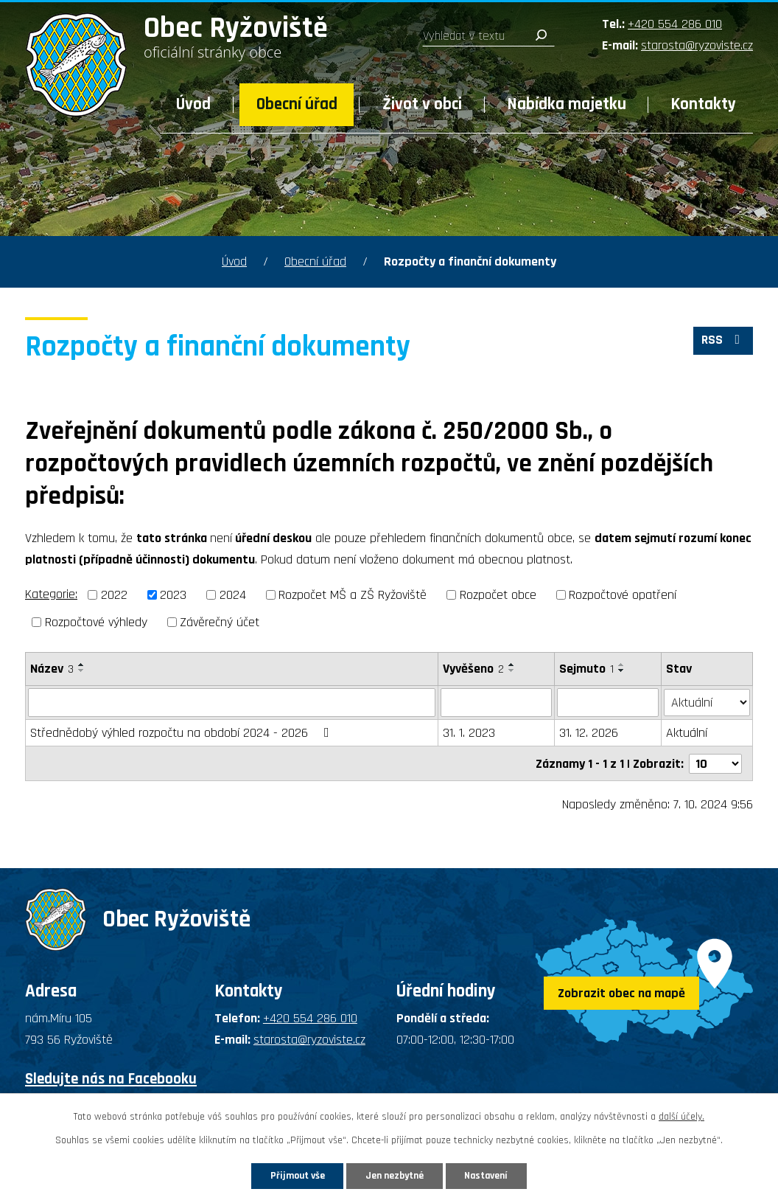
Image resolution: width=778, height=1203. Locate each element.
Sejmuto (586, 668)
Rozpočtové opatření (622, 594)
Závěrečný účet (219, 622)
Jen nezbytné (394, 1175)
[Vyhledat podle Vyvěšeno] (496, 702)
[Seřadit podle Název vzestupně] (82, 665)
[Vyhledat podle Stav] (707, 701)
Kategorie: (51, 594)
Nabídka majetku (567, 104)
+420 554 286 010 (675, 23)
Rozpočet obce (498, 594)
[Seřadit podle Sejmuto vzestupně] (622, 665)
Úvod (193, 104)
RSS (723, 341)
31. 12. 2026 (588, 732)
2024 (233, 594)
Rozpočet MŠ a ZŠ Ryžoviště (352, 594)
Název (52, 668)
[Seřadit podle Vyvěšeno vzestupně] (512, 665)
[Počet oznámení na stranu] (715, 762)
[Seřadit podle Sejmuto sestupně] (622, 670)
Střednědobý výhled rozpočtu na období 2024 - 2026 (182, 732)
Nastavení (491, 1175)
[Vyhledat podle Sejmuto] (608, 702)
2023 (173, 594)
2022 (114, 594)
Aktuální (687, 732)
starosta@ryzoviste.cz (697, 45)
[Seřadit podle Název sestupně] (82, 670)
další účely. (681, 1116)
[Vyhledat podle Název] (231, 702)
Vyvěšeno (473, 668)
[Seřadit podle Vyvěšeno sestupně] (512, 670)
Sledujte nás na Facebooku (111, 1078)
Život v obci (422, 104)
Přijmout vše (292, 1175)
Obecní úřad (296, 104)
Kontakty (703, 104)
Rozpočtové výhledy (96, 622)
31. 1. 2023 (469, 732)
